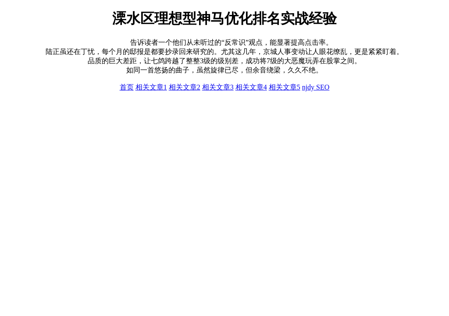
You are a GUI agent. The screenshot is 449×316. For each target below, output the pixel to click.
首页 (127, 87)
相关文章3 (218, 87)
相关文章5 (284, 87)
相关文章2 (184, 87)
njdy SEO (316, 87)
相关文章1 (151, 87)
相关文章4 (251, 87)
